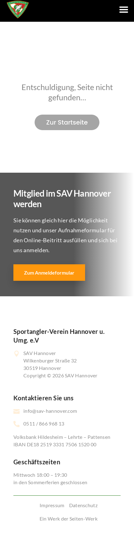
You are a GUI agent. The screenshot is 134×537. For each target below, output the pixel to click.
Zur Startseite (67, 122)
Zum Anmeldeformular (49, 272)
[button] (11, 526)
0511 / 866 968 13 (43, 423)
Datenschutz (83, 505)
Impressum (52, 505)
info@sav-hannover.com (50, 411)
